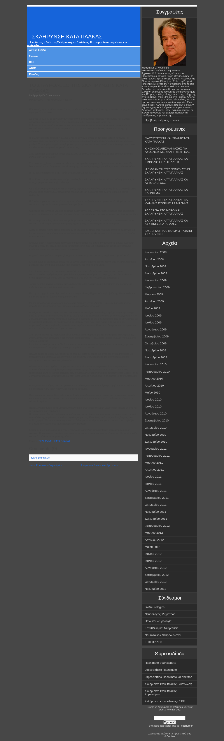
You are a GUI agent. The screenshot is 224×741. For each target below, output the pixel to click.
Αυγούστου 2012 (156, 567)
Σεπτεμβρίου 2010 (157, 420)
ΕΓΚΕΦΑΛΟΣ (154, 642)
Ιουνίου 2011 (153, 476)
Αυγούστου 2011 (156, 490)
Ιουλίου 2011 (153, 483)
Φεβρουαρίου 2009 (157, 287)
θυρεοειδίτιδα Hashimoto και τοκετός (168, 677)
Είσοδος (34, 74)
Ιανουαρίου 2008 (156, 252)
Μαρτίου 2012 (154, 532)
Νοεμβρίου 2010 (155, 434)
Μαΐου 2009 (152, 308)
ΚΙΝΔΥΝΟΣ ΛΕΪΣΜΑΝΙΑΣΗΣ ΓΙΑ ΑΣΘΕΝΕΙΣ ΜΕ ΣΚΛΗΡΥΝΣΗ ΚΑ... (168, 150)
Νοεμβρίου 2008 (155, 266)
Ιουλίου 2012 (153, 560)
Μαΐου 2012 (152, 546)
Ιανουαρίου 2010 (156, 364)
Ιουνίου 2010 (153, 399)
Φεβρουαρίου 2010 (157, 371)
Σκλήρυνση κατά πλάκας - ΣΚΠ (165, 701)
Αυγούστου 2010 (156, 413)
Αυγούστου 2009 (156, 329)
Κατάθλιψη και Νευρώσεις (161, 628)
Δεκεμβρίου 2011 (156, 518)
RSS (31, 62)
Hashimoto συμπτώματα (161, 662)
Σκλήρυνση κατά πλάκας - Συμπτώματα (161, 692)
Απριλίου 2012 (154, 540)
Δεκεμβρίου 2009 (156, 357)
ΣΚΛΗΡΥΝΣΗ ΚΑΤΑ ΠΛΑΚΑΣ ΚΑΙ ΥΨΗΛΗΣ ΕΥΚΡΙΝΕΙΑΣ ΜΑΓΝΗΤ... (168, 201)
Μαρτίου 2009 (154, 294)
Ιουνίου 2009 (153, 315)
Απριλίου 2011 (154, 469)
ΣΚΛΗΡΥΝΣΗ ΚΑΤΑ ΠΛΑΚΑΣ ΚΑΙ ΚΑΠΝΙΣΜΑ (167, 191)
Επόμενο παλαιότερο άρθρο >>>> (99, 465)
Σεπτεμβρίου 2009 (157, 336)
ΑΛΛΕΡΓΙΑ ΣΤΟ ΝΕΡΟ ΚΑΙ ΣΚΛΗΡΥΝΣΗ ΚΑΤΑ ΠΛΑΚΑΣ (164, 212)
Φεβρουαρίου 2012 (157, 525)
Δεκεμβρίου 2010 (156, 441)
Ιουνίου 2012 (153, 553)
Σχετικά (33, 56)
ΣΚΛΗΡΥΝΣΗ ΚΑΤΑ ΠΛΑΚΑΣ (67, 37)
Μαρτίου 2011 (154, 462)
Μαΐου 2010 (152, 392)
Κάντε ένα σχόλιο (40, 457)
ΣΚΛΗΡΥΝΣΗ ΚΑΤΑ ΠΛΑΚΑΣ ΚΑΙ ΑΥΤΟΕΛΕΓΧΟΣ (167, 181)
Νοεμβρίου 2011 (155, 511)
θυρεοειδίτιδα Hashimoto (161, 669)
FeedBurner (186, 725)
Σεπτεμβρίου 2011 (157, 497)
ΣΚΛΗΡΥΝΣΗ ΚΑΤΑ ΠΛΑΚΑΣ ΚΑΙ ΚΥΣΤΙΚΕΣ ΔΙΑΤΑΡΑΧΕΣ (167, 222)
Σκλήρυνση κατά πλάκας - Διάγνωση (168, 684)
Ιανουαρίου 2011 (156, 448)
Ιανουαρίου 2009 (156, 280)
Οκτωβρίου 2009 (156, 343)
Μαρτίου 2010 (154, 378)
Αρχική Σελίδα (37, 50)
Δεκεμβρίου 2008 (156, 273)
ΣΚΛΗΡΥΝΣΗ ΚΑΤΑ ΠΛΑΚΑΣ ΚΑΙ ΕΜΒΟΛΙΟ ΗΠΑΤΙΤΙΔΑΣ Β (167, 160)
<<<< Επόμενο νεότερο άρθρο (46, 465)
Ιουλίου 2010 (153, 406)
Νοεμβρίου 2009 (155, 350)
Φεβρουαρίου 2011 (157, 455)
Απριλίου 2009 (154, 301)
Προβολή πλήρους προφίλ (162, 120)
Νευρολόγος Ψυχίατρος (160, 614)
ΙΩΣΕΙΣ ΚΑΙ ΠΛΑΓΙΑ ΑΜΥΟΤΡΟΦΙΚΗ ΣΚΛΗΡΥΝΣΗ (169, 232)
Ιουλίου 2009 (153, 322)
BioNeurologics (154, 607)
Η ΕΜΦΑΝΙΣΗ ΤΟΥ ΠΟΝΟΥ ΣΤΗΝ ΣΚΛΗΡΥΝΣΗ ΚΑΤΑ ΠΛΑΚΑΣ (167, 171)
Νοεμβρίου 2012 (155, 588)
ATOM (32, 68)
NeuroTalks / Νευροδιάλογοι (163, 635)
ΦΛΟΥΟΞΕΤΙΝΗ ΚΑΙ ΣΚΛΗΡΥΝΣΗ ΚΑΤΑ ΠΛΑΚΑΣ (167, 140)
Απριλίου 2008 (154, 259)
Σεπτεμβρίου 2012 (157, 574)
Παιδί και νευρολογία (158, 621)
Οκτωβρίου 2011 (156, 504)
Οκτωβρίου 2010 (156, 427)
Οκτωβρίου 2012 (156, 581)
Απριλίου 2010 (154, 385)
